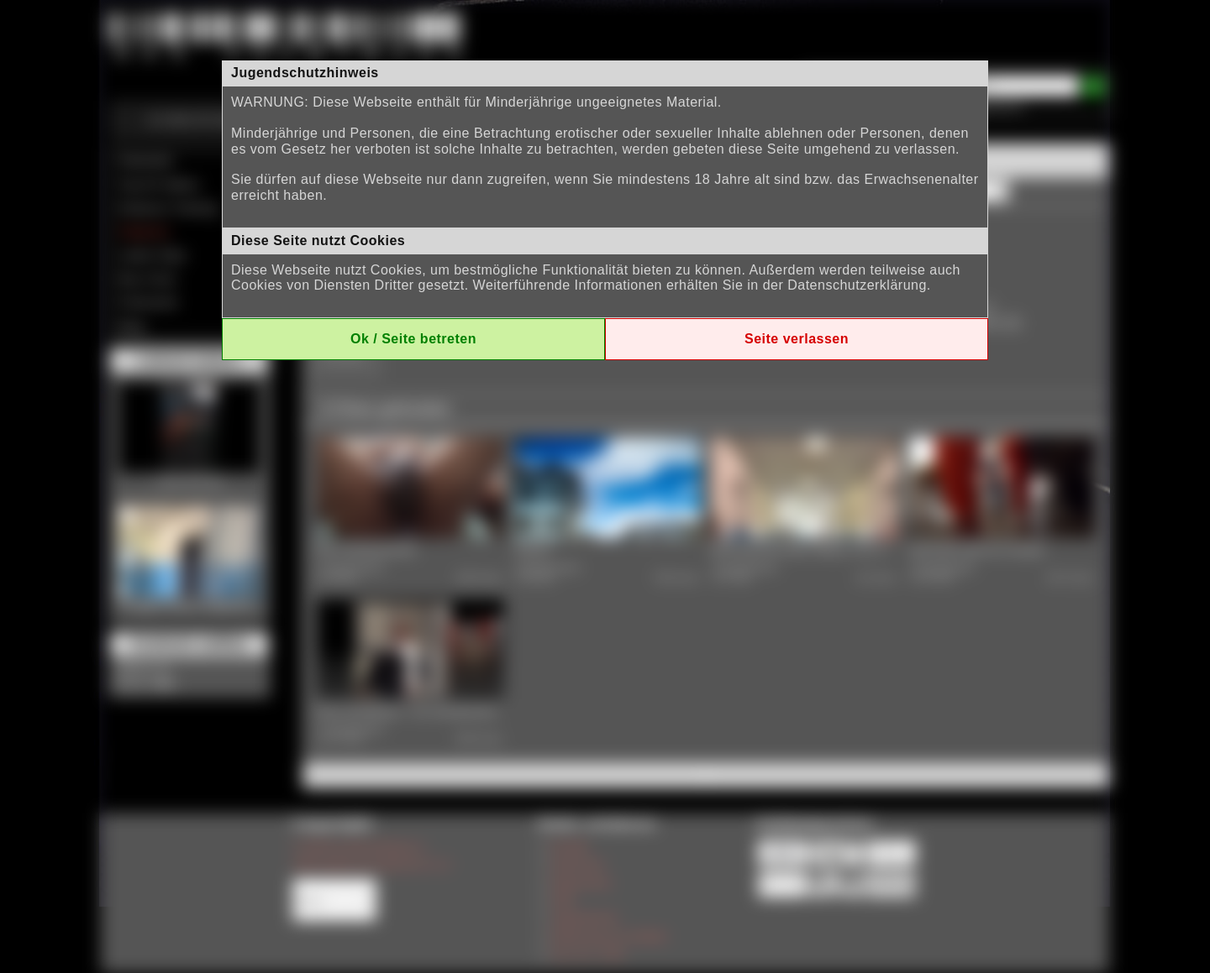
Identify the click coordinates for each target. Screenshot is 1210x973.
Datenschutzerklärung (857, 285)
